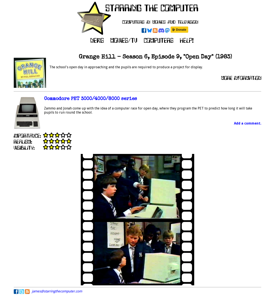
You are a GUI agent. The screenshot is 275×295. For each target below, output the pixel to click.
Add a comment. (247, 123)
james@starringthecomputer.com (57, 291)
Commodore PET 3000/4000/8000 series (90, 99)
